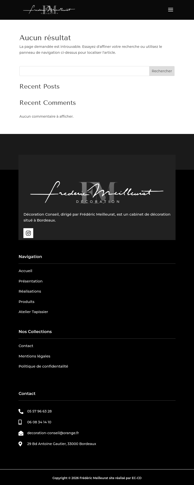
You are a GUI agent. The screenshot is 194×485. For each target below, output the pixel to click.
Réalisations (29, 291)
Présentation (30, 281)
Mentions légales (34, 356)
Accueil (25, 270)
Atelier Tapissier (33, 311)
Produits (26, 301)
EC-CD (137, 478)
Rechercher (162, 71)
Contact (25, 345)
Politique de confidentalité (43, 366)
